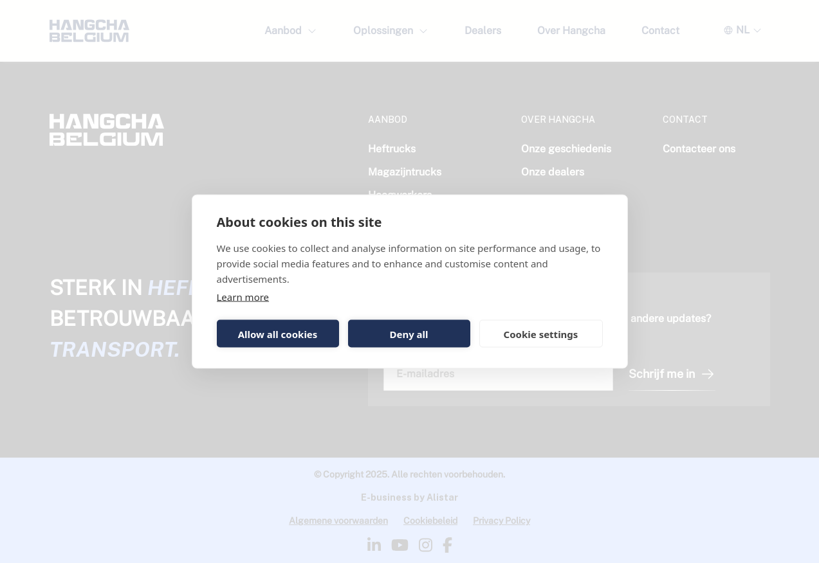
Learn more (243, 296)
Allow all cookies (278, 333)
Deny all (408, 333)
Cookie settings (541, 333)
